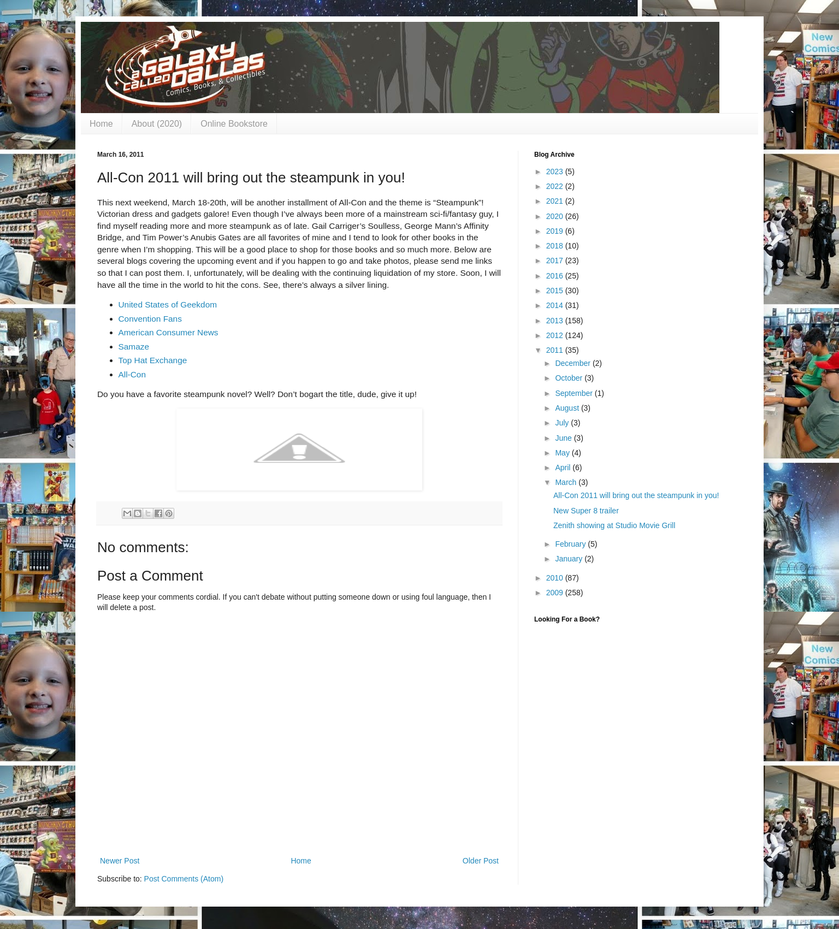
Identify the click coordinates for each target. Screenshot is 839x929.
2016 (555, 275)
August (568, 408)
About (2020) (157, 123)
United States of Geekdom (168, 304)
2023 (555, 171)
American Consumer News (168, 332)
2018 (555, 245)
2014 (555, 305)
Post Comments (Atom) (183, 878)
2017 (555, 260)
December (573, 363)
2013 (555, 320)
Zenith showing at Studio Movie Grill (614, 525)
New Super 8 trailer (586, 510)
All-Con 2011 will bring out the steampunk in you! (636, 495)
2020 (555, 216)
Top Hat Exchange (153, 360)
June (564, 438)
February (571, 544)
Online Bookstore (234, 123)
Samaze (134, 346)
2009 (555, 592)
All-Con (132, 374)
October (569, 378)
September (574, 393)
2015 (555, 290)
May (563, 452)
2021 (555, 201)
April (563, 467)
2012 (555, 335)
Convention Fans (150, 318)
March (566, 482)
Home (101, 123)
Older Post (481, 860)
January (569, 558)
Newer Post (119, 860)
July (563, 422)
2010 (555, 577)
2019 (555, 231)
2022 (555, 186)
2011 (555, 350)
